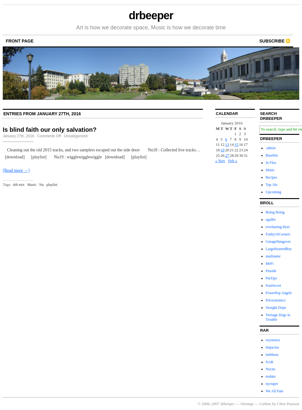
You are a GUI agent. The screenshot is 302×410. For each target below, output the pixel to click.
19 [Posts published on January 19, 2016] (222, 150)
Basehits (272, 155)
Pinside (271, 271)
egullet (271, 219)
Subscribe (272, 41)
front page (20, 41)
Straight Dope (276, 307)
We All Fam (274, 391)
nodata (270, 376)
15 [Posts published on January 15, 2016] (236, 144)
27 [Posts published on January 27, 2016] (227, 155)
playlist (51, 185)
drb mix (19, 185)
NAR (269, 362)
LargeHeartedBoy (279, 249)
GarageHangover (278, 241)
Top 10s (271, 185)
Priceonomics (275, 300)
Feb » (233, 160)
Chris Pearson (288, 403)
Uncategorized (75, 136)
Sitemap (247, 403)
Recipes (271, 177)
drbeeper (151, 15)
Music (31, 185)
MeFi (270, 263)
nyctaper (272, 384)
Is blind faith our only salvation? (50, 129)
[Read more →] (16, 170)
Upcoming (273, 192)
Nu (41, 185)
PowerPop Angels (279, 293)
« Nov (220, 160)
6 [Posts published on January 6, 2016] (226, 139)
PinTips (271, 278)
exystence (273, 340)
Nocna (270, 369)
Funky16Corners (278, 234)
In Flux (271, 163)
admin (271, 148)
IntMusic (272, 355)
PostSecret (273, 285)
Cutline (265, 403)
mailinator (273, 256)
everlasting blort (277, 227)
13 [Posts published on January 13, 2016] (227, 144)
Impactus (272, 347)
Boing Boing (275, 212)
